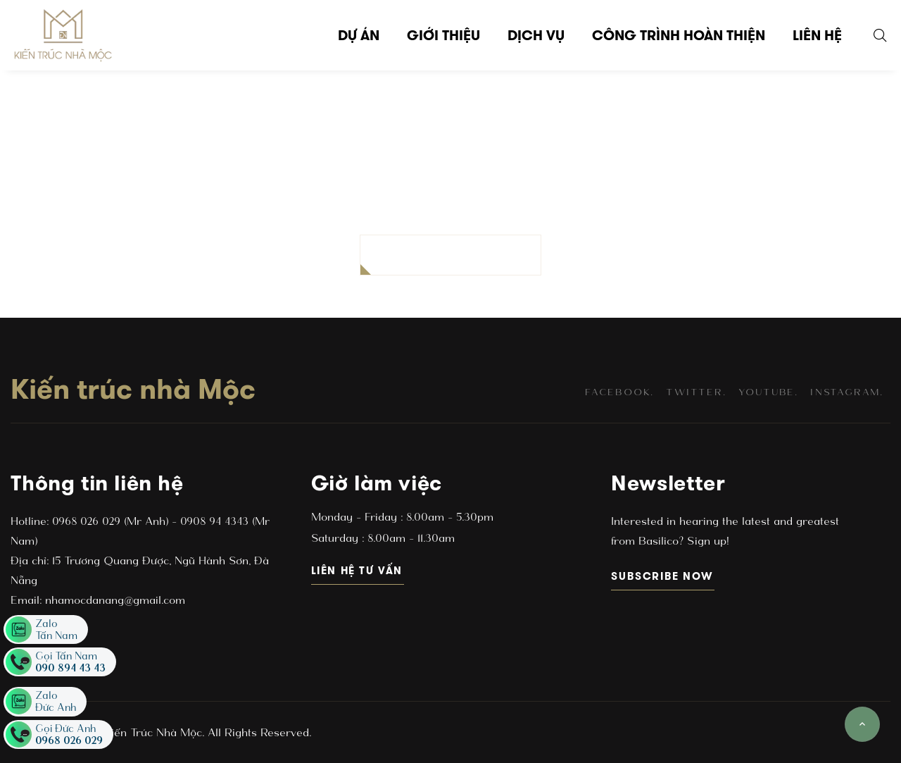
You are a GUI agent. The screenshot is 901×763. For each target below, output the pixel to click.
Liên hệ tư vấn (358, 570)
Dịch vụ (536, 35)
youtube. (768, 392)
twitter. (696, 392)
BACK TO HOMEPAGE (450, 254)
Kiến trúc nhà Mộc (133, 389)
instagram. (846, 392)
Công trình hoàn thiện (678, 35)
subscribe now (662, 576)
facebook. (619, 392)
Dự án (358, 35)
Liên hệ (817, 35)
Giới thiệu (443, 35)
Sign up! (706, 540)
